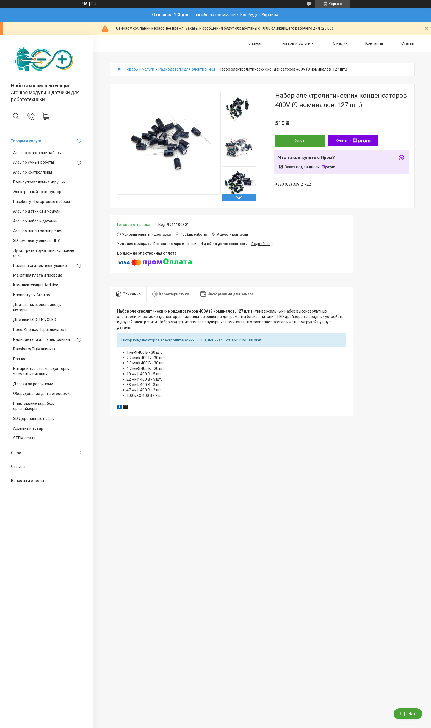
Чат (408, 713)
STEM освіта (24, 438)
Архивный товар (28, 428)
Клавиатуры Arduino (31, 295)
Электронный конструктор (37, 191)
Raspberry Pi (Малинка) (34, 349)
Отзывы (18, 466)
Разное (19, 359)
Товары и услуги (26, 141)
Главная (255, 43)
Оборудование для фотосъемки (42, 393)
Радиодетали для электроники (41, 339)
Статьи (407, 43)
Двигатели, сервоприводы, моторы (37, 307)
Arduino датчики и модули (36, 211)
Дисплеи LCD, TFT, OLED (34, 319)
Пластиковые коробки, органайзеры (33, 406)
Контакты (374, 43)
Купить (300, 141)
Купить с (353, 140)
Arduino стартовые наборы (37, 152)
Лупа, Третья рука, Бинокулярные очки (43, 253)
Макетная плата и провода (37, 275)
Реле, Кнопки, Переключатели (40, 329)
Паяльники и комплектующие (40, 265)
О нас (16, 453)
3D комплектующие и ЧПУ (36, 240)
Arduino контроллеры (32, 172)
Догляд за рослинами (33, 384)
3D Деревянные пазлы (33, 418)
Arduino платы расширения (37, 231)
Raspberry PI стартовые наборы (41, 201)
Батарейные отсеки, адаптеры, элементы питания (41, 371)
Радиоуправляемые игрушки (39, 182)
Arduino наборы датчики (35, 221)
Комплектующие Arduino (35, 285)
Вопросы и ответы (27, 480)
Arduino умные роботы (33, 162)
